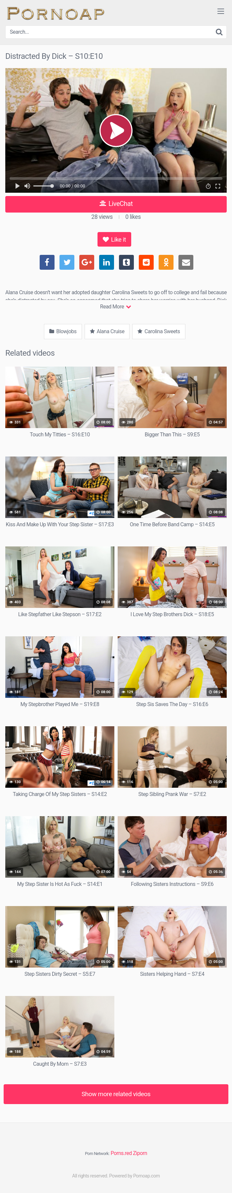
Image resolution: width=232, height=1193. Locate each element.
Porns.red (121, 1153)
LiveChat (116, 204)
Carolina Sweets (158, 331)
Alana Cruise (107, 331)
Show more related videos (116, 1094)
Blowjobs (62, 331)
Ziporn (140, 1153)
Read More (115, 306)
